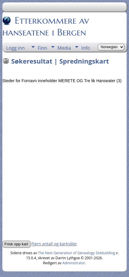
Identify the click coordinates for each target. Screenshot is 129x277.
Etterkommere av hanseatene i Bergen (45, 26)
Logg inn (15, 48)
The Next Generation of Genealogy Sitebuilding (76, 252)
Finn (42, 48)
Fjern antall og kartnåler (54, 244)
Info (85, 48)
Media (64, 48)
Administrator (73, 262)
